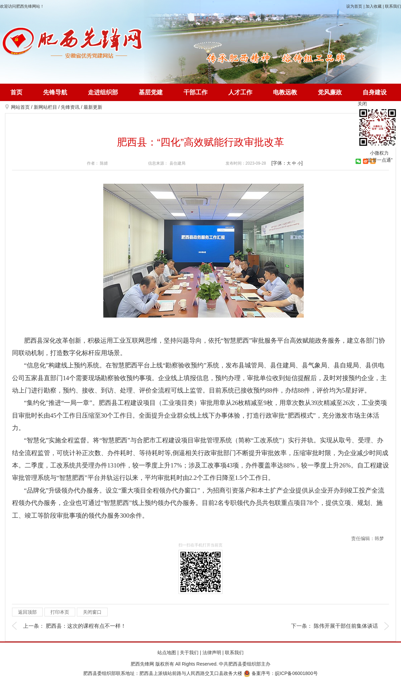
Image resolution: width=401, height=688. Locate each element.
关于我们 (189, 652)
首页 (16, 92)
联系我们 (393, 6)
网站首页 (20, 107)
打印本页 (59, 612)
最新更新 (93, 107)
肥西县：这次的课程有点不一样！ (86, 626)
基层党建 (151, 92)
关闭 (362, 103)
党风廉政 (330, 92)
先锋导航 (55, 92)
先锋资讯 (70, 107)
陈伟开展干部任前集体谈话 (346, 626)
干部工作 (195, 92)
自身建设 (375, 92)
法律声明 (212, 652)
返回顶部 (27, 612)
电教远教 (285, 92)
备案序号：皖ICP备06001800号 (281, 673)
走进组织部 (103, 92)
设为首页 (354, 6)
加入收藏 (374, 6)
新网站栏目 (45, 107)
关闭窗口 (92, 612)
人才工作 (240, 92)
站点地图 (166, 652)
